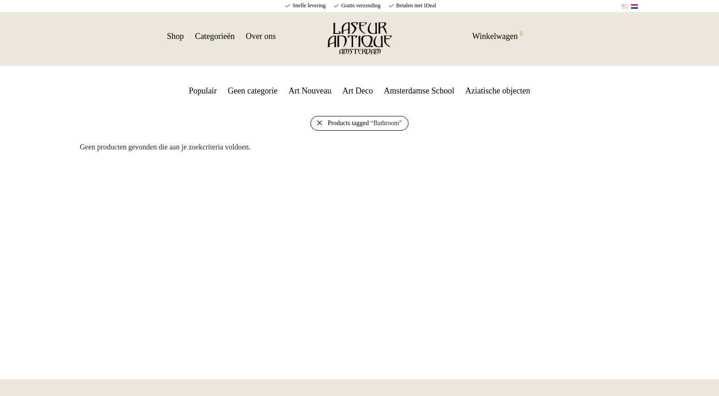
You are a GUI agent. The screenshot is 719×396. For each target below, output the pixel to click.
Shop (175, 36)
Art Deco (358, 90)
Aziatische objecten (497, 90)
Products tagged (365, 123)
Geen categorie (252, 90)
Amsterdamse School (419, 90)
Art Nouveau (309, 90)
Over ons (261, 36)
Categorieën (215, 36)
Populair (203, 90)
